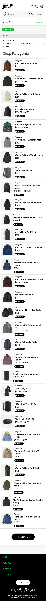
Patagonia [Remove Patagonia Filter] (7, 29)
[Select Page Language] (23, 582)
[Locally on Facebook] (19, 589)
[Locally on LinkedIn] (26, 589)
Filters (5, 36)
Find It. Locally (35, 14)
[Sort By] (32, 43)
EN (32, 6)
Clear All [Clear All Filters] (39, 22)
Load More (23, 537)
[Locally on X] (32, 589)
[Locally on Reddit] (13, 589)
